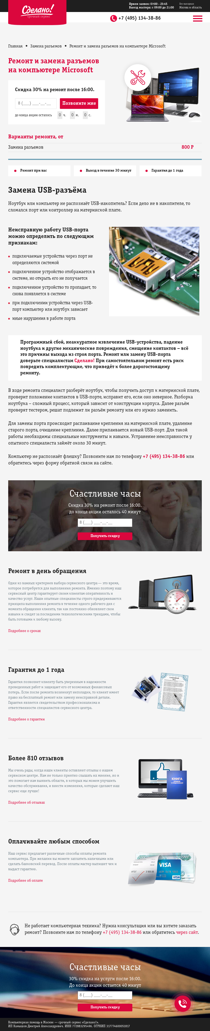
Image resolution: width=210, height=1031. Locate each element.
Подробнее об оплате (25, 881)
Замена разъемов (46, 46)
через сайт (187, 932)
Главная (15, 46)
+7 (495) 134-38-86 (139, 18)
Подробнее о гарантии (26, 719)
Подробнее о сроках (24, 631)
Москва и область (190, 6)
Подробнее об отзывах (26, 802)
